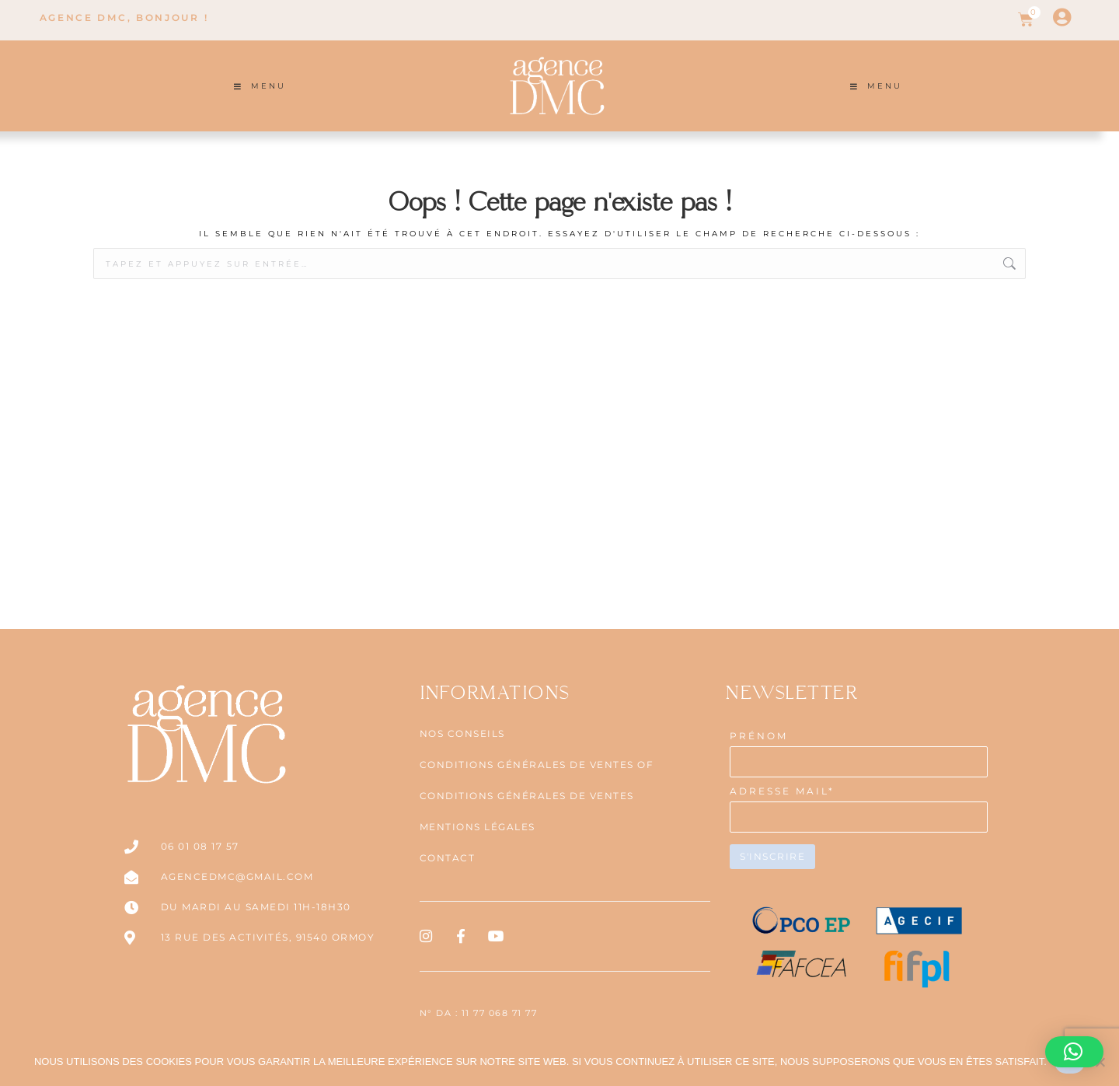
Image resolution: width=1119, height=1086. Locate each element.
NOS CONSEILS (462, 733)
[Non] (1099, 1062)
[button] (1074, 1051)
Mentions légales (477, 827)
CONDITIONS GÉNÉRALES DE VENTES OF (537, 764)
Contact (448, 858)
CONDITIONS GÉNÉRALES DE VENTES (527, 795)
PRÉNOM (759, 736)
